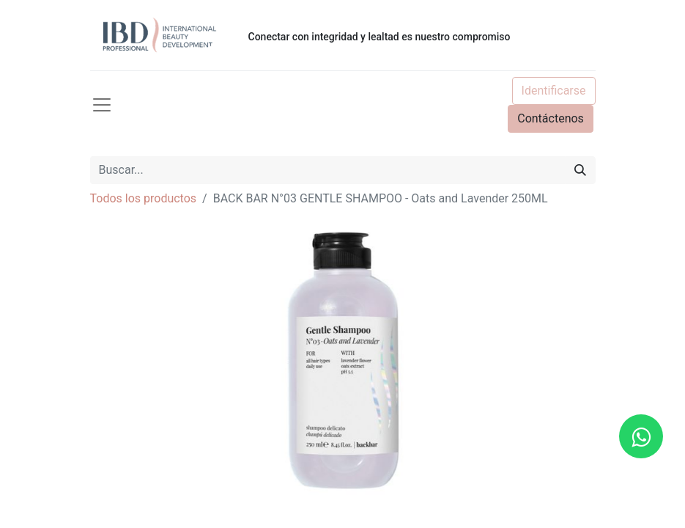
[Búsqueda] (580, 170)
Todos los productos (143, 198)
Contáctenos (550, 118)
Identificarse (554, 91)
